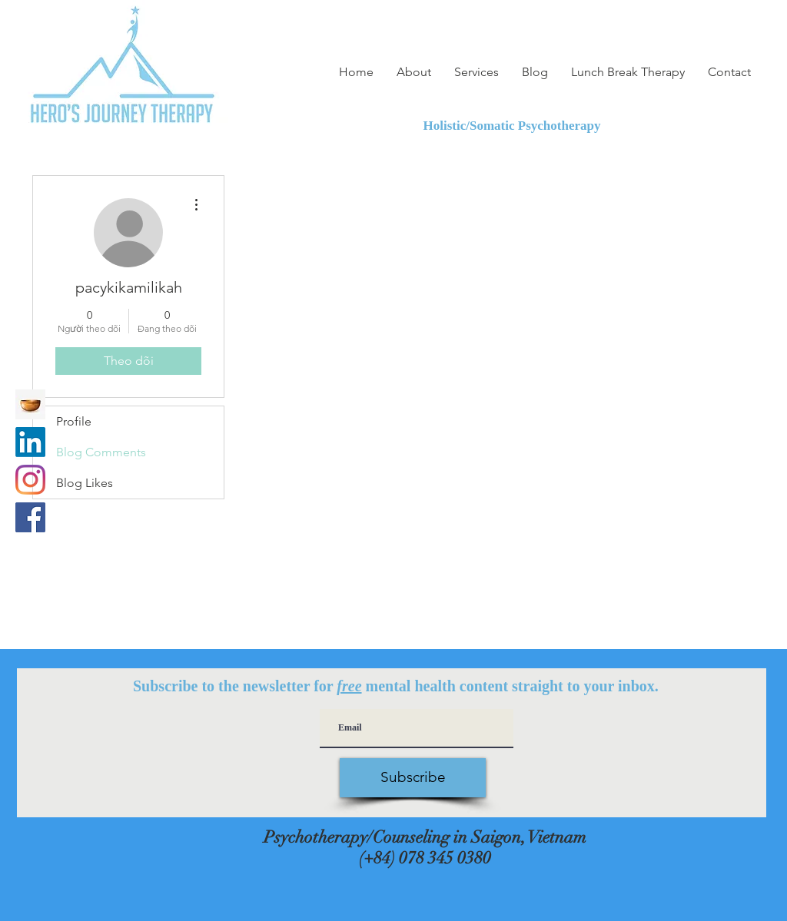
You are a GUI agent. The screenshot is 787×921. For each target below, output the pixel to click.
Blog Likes (84, 482)
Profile (73, 421)
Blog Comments (101, 452)
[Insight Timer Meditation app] (30, 404)
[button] (476, 72)
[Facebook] (30, 517)
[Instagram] (30, 480)
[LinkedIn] (30, 442)
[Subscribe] (413, 777)
